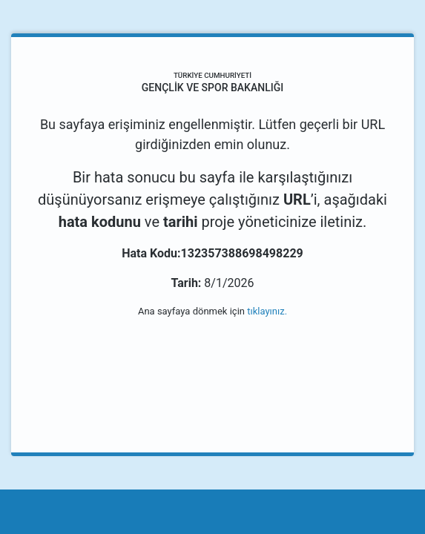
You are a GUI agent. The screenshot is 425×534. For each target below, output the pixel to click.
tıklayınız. (267, 311)
